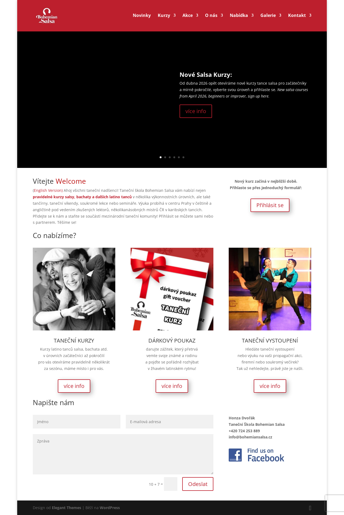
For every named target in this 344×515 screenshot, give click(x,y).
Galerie (268, 16)
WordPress (110, 507)
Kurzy (164, 16)
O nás (211, 16)
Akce (187, 16)
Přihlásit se (270, 205)
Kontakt (297, 16)
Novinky (142, 16)
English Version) (49, 190)
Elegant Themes (66, 507)
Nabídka (239, 16)
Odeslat (197, 484)
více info (195, 111)
